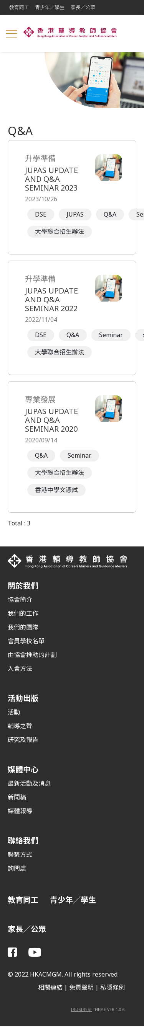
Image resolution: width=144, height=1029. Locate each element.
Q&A (110, 214)
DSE (40, 214)
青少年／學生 (50, 7)
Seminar (111, 335)
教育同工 (19, 7)
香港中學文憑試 (56, 490)
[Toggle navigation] (11, 33)
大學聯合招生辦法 (59, 231)
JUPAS (75, 214)
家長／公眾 (83, 7)
